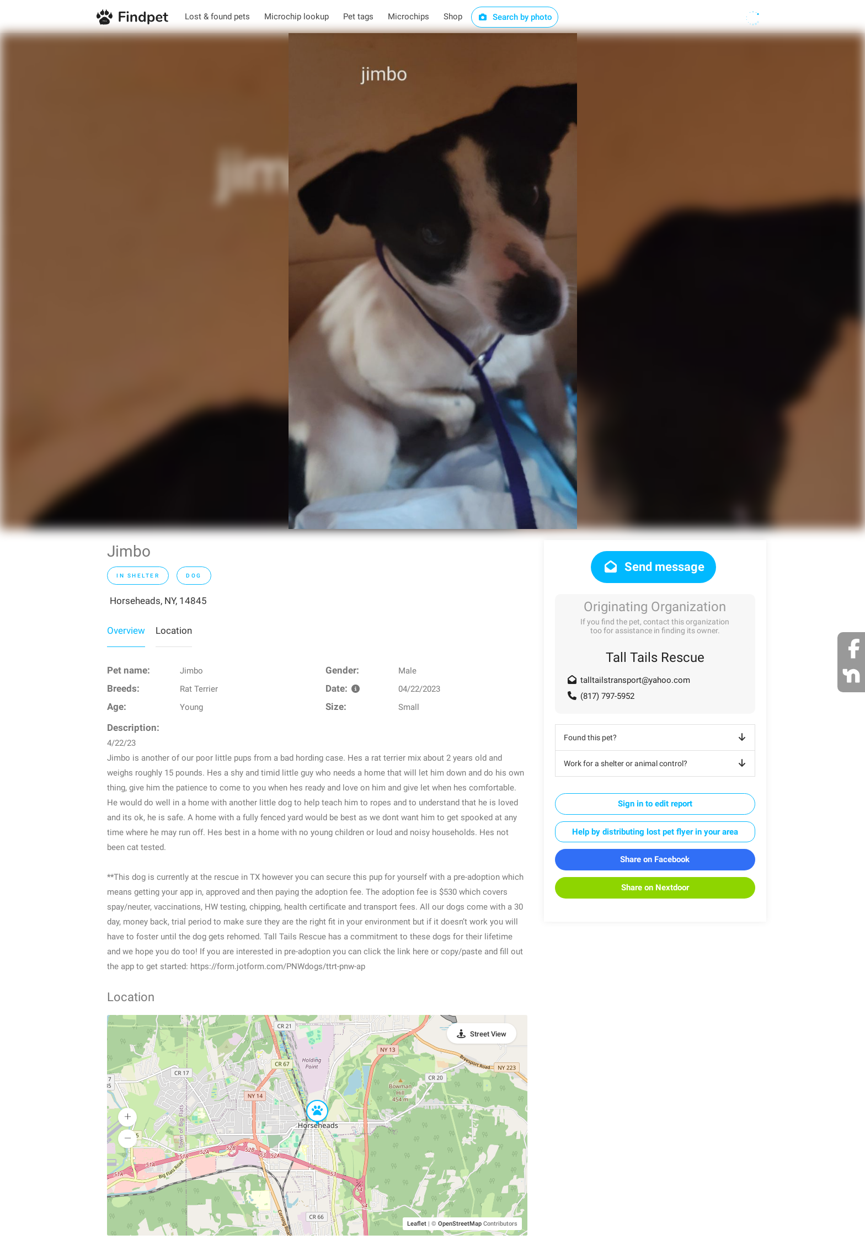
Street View (488, 1034)
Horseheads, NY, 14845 (158, 600)
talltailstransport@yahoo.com (635, 680)
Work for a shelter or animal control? (657, 763)
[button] (309, 1100)
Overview (126, 630)
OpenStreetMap (460, 1223)
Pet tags (358, 17)
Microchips (408, 17)
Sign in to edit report (655, 804)
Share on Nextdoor (655, 887)
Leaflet (416, 1223)
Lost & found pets (217, 17)
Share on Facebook (655, 859)
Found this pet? (657, 737)
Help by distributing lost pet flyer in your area (655, 832)
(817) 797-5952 (607, 696)
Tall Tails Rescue (655, 657)
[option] (433, 281)
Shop (453, 17)
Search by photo (515, 17)
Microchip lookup (296, 17)
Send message (653, 567)
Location (174, 630)
